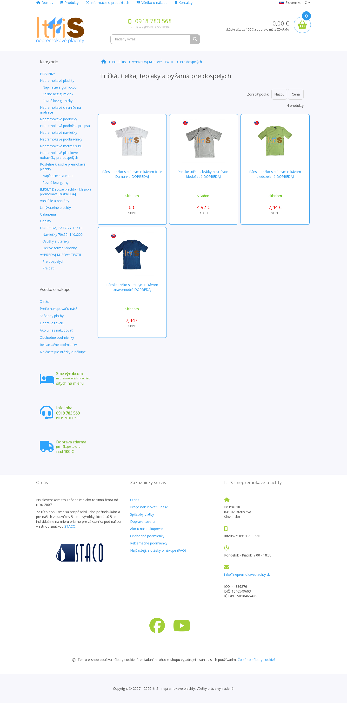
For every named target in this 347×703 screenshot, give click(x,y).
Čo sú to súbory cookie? (256, 659)
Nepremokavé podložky (58, 119)
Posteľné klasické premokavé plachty (63, 166)
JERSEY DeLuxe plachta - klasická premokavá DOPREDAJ (65, 191)
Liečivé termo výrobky (59, 248)
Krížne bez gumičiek (57, 94)
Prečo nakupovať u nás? (58, 308)
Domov (44, 2)
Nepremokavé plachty (57, 80)
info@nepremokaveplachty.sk (247, 574)
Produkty (69, 2)
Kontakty (184, 2)
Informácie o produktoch (107, 2)
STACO (69, 526)
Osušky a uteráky (55, 241)
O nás (44, 301)
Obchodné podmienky (57, 337)
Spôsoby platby (52, 315)
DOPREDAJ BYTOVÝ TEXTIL (61, 227)
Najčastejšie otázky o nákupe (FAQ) (158, 550)
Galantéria (48, 214)
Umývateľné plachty (55, 207)
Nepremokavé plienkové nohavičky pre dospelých (59, 155)
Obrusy (45, 221)
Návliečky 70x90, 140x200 (62, 234)
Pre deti (48, 268)
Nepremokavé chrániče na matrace (60, 110)
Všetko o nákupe (151, 2)
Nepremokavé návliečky (58, 132)
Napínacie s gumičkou (59, 87)
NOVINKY (47, 73)
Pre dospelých (53, 261)
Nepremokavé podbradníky (61, 139)
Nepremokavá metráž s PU (61, 146)
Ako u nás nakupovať (56, 330)
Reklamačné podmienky (58, 344)
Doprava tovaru (52, 323)
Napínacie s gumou (57, 175)
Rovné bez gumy (55, 182)
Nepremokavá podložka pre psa (65, 125)
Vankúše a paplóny (54, 200)
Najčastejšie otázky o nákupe (63, 352)
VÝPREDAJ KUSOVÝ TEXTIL (61, 254)
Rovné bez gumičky (57, 100)
